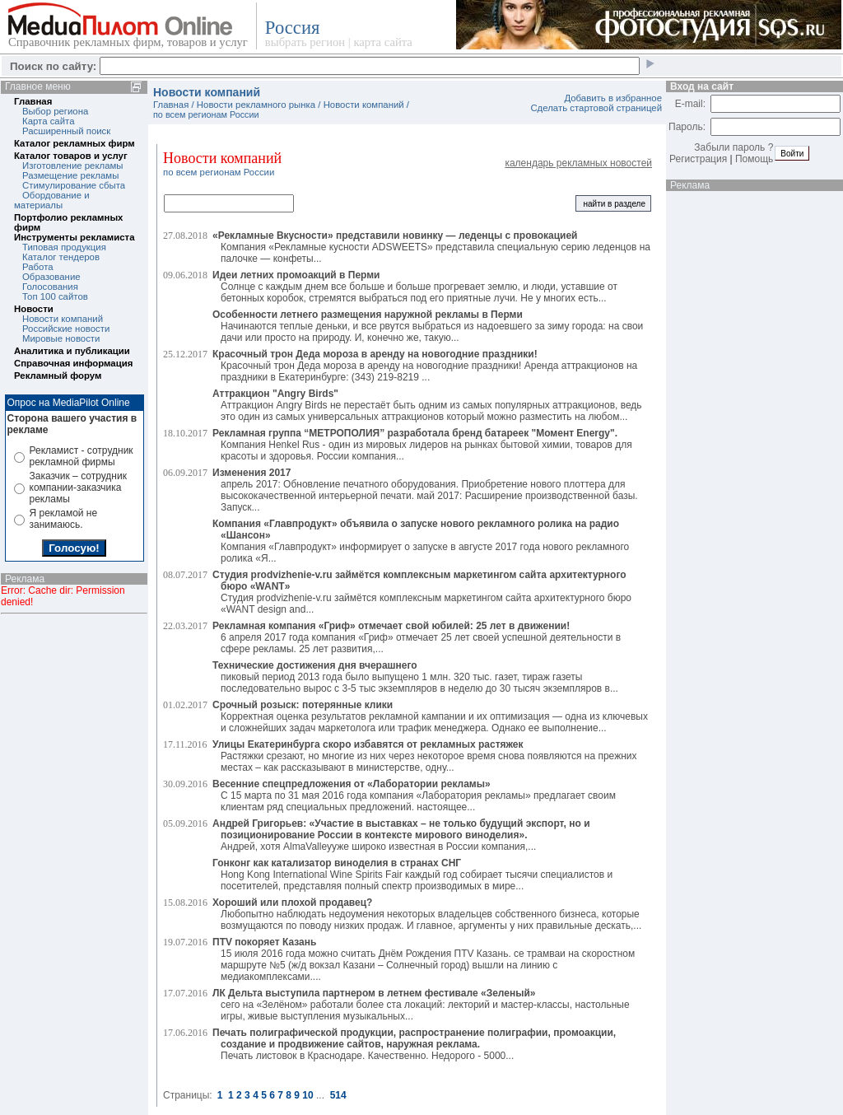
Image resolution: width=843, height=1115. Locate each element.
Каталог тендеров (61, 257)
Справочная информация (73, 363)
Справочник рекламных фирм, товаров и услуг (128, 42)
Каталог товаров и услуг (71, 156)
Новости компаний (62, 319)
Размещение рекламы (70, 175)
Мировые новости (61, 338)
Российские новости (65, 329)
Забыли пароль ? (733, 147)
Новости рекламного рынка (256, 105)
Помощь (754, 159)
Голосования (50, 287)
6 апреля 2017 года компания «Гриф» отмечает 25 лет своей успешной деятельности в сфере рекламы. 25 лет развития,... (416, 637)
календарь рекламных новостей (578, 163)
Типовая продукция (64, 247)
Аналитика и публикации (72, 351)
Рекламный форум (57, 375)
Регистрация (698, 159)
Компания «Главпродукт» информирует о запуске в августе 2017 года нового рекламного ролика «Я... (420, 541)
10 (307, 1095)
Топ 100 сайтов (55, 296)
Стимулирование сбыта (73, 185)
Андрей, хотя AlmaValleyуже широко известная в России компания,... (401, 835)
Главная (33, 101)
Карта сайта (48, 121)
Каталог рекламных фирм (74, 143)
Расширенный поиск (66, 131)
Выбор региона (55, 111)
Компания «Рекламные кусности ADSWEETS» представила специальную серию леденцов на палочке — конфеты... (431, 247)
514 (338, 1095)
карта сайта (382, 42)
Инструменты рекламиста (74, 237)
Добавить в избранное (613, 98)
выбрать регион (305, 42)
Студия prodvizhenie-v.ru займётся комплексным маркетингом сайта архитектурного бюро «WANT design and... (421, 592)
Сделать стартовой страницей (596, 108)
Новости (34, 309)
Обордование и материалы (52, 200)
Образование (51, 277)
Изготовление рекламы (72, 165)
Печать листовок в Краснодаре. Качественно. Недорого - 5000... (414, 1044)
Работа (38, 267)
